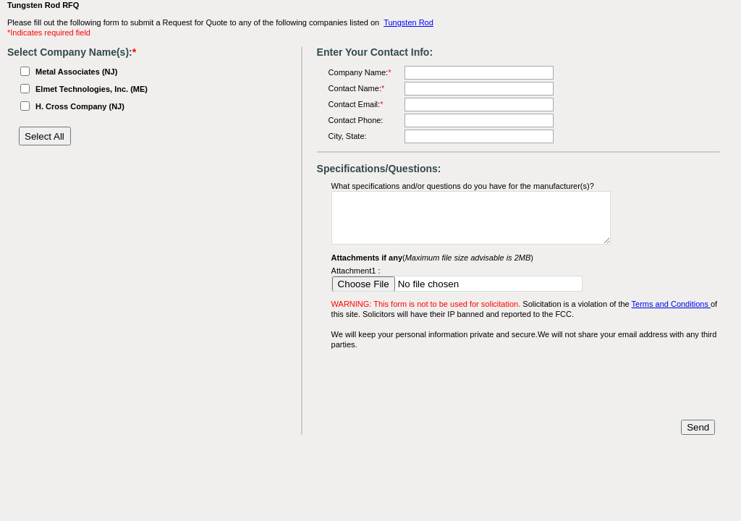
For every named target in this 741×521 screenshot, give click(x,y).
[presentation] (441, 385)
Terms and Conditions (671, 304)
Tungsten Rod (408, 22)
